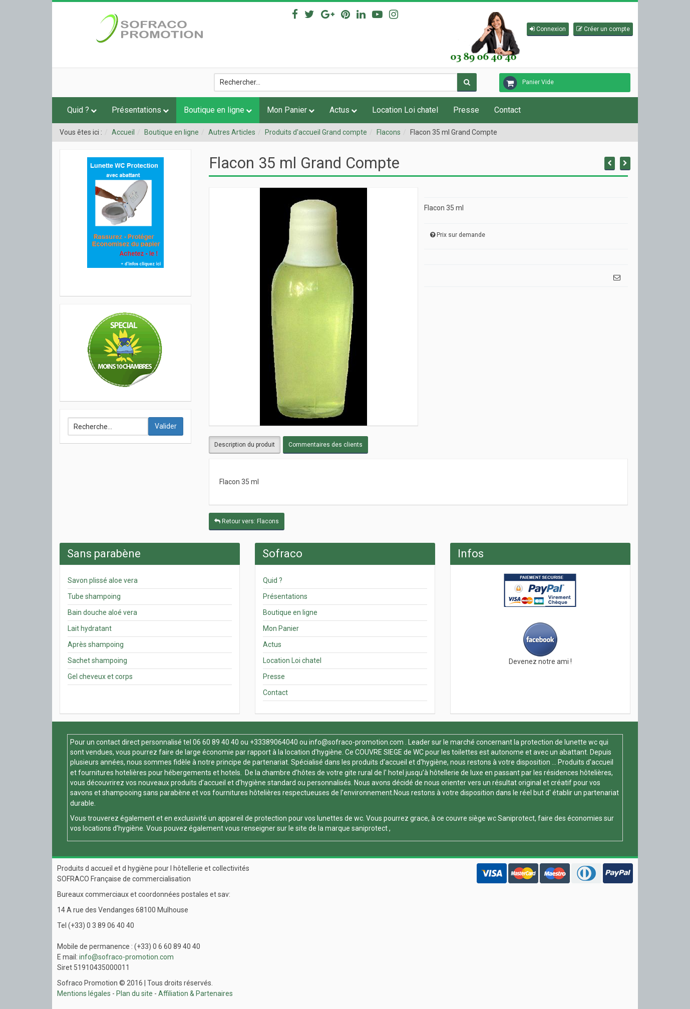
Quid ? (78, 110)
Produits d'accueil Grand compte (316, 132)
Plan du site (134, 993)
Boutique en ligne (214, 110)
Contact (507, 110)
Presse (466, 110)
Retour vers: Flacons (246, 521)
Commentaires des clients (325, 444)
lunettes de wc (340, 818)
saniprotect (370, 828)
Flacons (389, 132)
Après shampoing (96, 644)
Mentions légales (84, 993)
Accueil (123, 132)
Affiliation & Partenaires (195, 993)
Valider (166, 426)
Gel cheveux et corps (100, 676)
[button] (548, 29)
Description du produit (244, 444)
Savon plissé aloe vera (103, 580)
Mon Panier (287, 110)
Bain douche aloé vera (102, 612)
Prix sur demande (461, 234)
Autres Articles (231, 132)
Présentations (136, 110)
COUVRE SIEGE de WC (390, 752)
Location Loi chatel (405, 110)
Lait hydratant (90, 628)
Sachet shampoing (97, 660)
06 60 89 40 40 (216, 742)
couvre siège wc (472, 818)
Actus (339, 110)
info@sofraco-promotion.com (356, 742)
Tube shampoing (94, 596)
